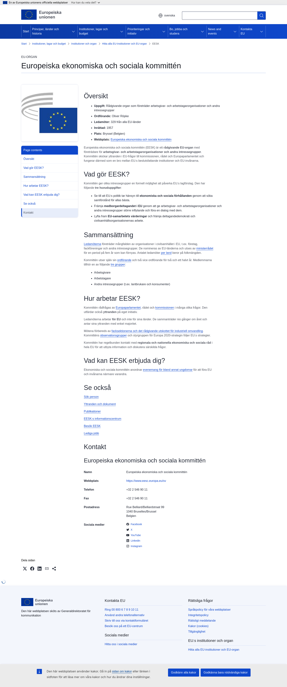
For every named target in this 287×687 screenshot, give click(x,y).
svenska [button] (166, 15)
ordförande (124, 260)
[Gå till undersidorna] (73, 31)
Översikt (28, 158)
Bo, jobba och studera (178, 31)
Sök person (91, 396)
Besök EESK (92, 426)
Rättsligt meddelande (202, 620)
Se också (29, 203)
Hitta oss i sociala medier (121, 644)
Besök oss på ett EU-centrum (124, 626)
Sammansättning (34, 176)
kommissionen (164, 307)
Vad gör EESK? (33, 167)
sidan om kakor (122, 671)
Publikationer (92, 411)
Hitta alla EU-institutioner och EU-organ (124, 43)
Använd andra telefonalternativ (124, 615)
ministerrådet (204, 248)
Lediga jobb (91, 433)
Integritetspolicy (198, 615)
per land (166, 252)
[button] (25, 569)
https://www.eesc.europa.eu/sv (146, 480)
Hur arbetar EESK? (36, 185)
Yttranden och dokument (100, 404)
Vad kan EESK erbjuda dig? (41, 194)
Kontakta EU (246, 31)
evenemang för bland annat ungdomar (168, 369)
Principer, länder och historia (45, 31)
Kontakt (28, 212)
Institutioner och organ (84, 43)
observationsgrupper (113, 335)
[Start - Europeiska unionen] (41, 15)
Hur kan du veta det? (85, 2)
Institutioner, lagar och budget (93, 31)
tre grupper (118, 264)
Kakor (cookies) (198, 626)
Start (26, 31)
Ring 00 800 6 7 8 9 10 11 (121, 609)
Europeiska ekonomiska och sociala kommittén (141, 139)
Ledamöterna (92, 244)
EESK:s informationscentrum (102, 418)
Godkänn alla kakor (183, 672)
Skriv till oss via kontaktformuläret (126, 620)
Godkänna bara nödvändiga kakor (226, 672)
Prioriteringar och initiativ (138, 31)
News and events (214, 31)
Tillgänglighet (196, 631)
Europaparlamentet (128, 307)
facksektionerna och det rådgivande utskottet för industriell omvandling (157, 331)
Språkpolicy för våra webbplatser (209, 609)
